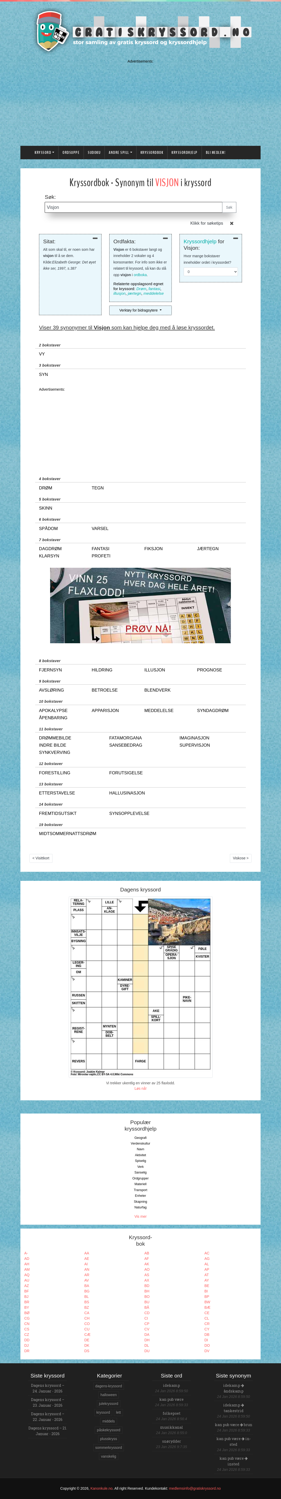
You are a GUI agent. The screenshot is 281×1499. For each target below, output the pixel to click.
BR (26, 1302)
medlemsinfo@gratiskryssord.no (195, 1488)
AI (86, 1264)
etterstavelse (57, 793)
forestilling (54, 772)
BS (86, 1302)
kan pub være (171, 1399)
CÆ (87, 1335)
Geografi (140, 1138)
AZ (26, 1286)
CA (86, 1313)
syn (43, 374)
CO (87, 1324)
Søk (229, 207)
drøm (45, 488)
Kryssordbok (151, 152)
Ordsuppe (71, 152)
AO (147, 1269)
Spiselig (140, 1161)
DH (147, 1340)
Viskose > (241, 858)
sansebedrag (125, 745)
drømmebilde (55, 738)
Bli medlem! (216, 152)
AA (86, 1253)
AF (146, 1258)
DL (146, 1345)
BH (146, 1291)
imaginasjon (194, 738)
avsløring (51, 690)
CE (207, 1313)
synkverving (54, 752)
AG (207, 1258)
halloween (108, 1395)
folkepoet (172, 1413)
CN (26, 1324)
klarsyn (49, 556)
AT (207, 1275)
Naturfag (140, 1207)
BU (146, 1302)
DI (206, 1340)
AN (86, 1269)
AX (146, 1280)
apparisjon (105, 710)
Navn (140, 1149)
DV (207, 1351)
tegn (98, 488)
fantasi (154, 288)
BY (26, 1307)
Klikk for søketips (206, 223)
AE (86, 1258)
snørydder (171, 1441)
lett (118, 1412)
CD (147, 1313)
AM (27, 1269)
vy (42, 354)
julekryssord (108, 1404)
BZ (86, 1307)
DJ (26, 1345)
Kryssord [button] (43, 152)
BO (147, 1296)
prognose (209, 670)
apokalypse (53, 710)
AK (146, 1264)
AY (207, 1280)
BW (207, 1302)
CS (26, 1329)
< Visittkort (41, 858)
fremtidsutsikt (57, 813)
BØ (26, 1313)
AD (26, 1258)
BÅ (146, 1307)
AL (207, 1264)
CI (146, 1318)
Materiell (141, 1184)
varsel (100, 528)
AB (146, 1253)
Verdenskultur (140, 1143)
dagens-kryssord (108, 1386)
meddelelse (153, 293)
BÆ (207, 1307)
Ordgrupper (140, 1178)
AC (207, 1253)
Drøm (141, 288)
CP (146, 1324)
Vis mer (140, 1216)
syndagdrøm (213, 710)
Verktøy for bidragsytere (139, 310)
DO (207, 1345)
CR (207, 1324)
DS (86, 1351)
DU (147, 1351)
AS (146, 1275)
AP (207, 1269)
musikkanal (171, 1427)
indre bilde (52, 745)
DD (26, 1340)
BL (86, 1296)
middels (108, 1421)
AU (26, 1280)
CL (207, 1318)
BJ (26, 1296)
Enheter (140, 1196)
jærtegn (134, 293)
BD (146, 1286)
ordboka (140, 275)
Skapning (140, 1201)
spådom (48, 528)
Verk (140, 1167)
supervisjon (194, 745)
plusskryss (108, 1439)
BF (26, 1291)
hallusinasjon (127, 793)
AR (86, 1275)
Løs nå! (141, 1088)
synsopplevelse (129, 813)
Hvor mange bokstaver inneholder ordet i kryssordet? (207, 259)
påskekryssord (108, 1430)
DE (86, 1340)
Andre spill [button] (119, 152)
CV (146, 1329)
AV (86, 1280)
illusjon (119, 293)
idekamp (171, 1385)
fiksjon (153, 548)
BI (206, 1291)
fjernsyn (50, 670)
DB (207, 1335)
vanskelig (108, 1456)
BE (207, 1286)
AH (26, 1264)
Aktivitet (140, 1155)
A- (26, 1253)
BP (207, 1296)
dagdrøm (50, 548)
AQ (26, 1275)
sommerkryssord (108, 1447)
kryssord (103, 1412)
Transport (140, 1190)
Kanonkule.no (101, 1488)
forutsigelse (126, 772)
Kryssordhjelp (184, 152)
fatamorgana (125, 738)
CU (87, 1329)
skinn (45, 508)
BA (86, 1286)
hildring (102, 670)
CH (87, 1318)
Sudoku (94, 152)
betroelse (105, 690)
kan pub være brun (233, 1424)
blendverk (157, 690)
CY (207, 1329)
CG (27, 1318)
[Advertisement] (140, 101)
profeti (101, 556)
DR (26, 1351)
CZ (26, 1335)
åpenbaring (53, 717)
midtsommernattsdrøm (67, 833)
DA (146, 1335)
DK (86, 1345)
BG (87, 1291)
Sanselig (140, 1172)
